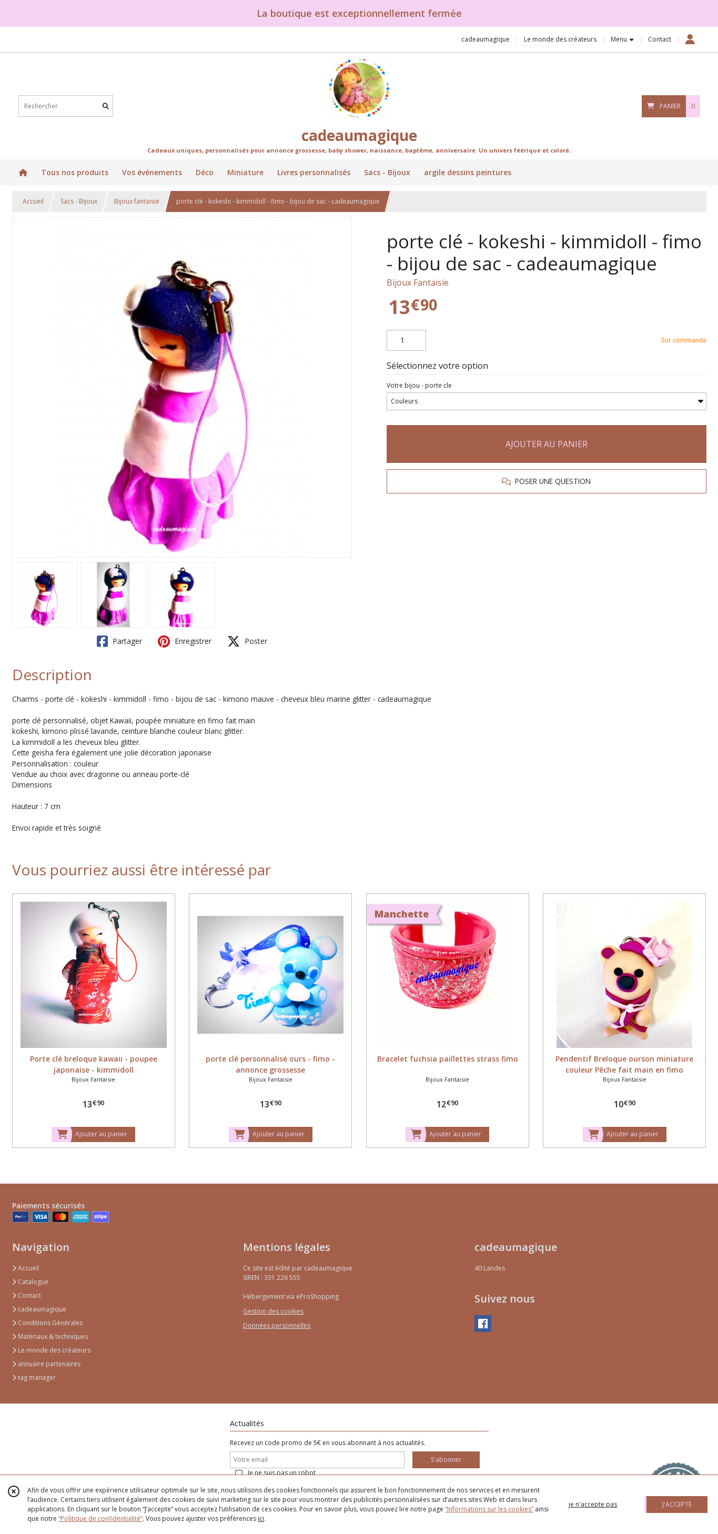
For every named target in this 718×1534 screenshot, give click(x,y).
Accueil (33, 201)
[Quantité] (406, 340)
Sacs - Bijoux (78, 201)
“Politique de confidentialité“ (100, 1518)
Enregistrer (184, 641)
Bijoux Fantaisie (418, 282)
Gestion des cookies (273, 1311)
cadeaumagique (39, 1309)
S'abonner (446, 1459)
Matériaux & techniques (50, 1336)
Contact (659, 39)
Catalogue (30, 1281)
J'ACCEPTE (677, 1504)
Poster (247, 641)
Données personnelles (276, 1325)
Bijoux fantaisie (136, 201)
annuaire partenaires (46, 1363)
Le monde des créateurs (51, 1350)
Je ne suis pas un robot (282, 1472)
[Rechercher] (106, 106)
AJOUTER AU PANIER (546, 444)
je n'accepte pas (593, 1504)
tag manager (34, 1377)
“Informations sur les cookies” (489, 1509)
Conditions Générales (47, 1322)
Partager (119, 641)
